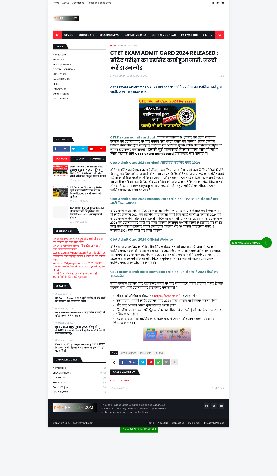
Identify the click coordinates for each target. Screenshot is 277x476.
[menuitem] (57, 35)
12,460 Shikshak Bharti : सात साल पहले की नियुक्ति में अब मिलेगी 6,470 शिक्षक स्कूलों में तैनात (87, 212)
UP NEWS (159, 353)
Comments (97, 158)
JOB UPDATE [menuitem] (86, 35)
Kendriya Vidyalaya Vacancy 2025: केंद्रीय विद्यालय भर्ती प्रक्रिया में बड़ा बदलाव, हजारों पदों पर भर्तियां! (79, 266)
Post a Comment (119, 380)
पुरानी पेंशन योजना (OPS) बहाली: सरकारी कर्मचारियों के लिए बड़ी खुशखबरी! (75, 275)
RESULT (57, 84)
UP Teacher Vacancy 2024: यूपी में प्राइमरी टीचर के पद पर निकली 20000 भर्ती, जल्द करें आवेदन (86, 192)
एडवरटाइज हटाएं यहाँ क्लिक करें (138, 429)
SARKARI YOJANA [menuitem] (135, 35)
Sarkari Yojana (61, 93)
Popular (61, 158)
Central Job (79, 378)
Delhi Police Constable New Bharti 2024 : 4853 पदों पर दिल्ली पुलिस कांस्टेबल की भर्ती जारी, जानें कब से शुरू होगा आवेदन (88, 171)
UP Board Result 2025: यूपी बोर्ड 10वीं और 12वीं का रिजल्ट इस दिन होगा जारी (78, 240)
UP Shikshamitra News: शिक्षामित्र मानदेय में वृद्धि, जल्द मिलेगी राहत (77, 247)
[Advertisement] (138, 453)
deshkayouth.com (83, 423)
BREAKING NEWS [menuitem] (109, 35)
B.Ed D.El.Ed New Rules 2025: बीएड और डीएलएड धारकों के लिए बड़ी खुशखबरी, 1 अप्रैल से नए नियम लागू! (79, 256)
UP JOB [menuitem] (68, 35)
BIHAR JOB (58, 59)
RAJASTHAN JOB (62, 79)
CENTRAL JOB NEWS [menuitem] (163, 35)
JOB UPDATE (145, 353)
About (65, 2)
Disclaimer (194, 423)
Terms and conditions (99, 2)
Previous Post (119, 388)
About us (163, 423)
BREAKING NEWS (128, 45)
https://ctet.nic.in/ (167, 296)
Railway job (60, 88)
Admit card (59, 54)
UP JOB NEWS (60, 98)
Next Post (217, 388)
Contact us (178, 423)
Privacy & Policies (214, 423)
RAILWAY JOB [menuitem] (189, 35)
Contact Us (78, 2)
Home (56, 2)
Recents (79, 158)
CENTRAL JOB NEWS (64, 69)
